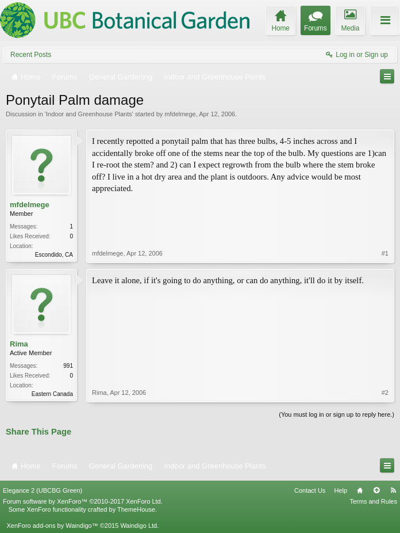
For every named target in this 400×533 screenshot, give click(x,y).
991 (68, 366)
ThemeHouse (136, 509)
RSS (393, 490)
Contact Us (309, 490)
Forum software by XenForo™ (83, 501)
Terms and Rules (373, 501)
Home (360, 490)
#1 (385, 253)
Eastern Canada (52, 394)
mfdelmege (179, 114)
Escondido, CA (54, 255)
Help (340, 490)
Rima (19, 344)
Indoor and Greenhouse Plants (89, 114)
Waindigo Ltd (138, 525)
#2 (385, 392)
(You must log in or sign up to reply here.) (336, 414)
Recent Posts (30, 55)
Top (376, 490)
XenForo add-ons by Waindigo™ (52, 525)
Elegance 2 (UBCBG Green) (42, 490)
